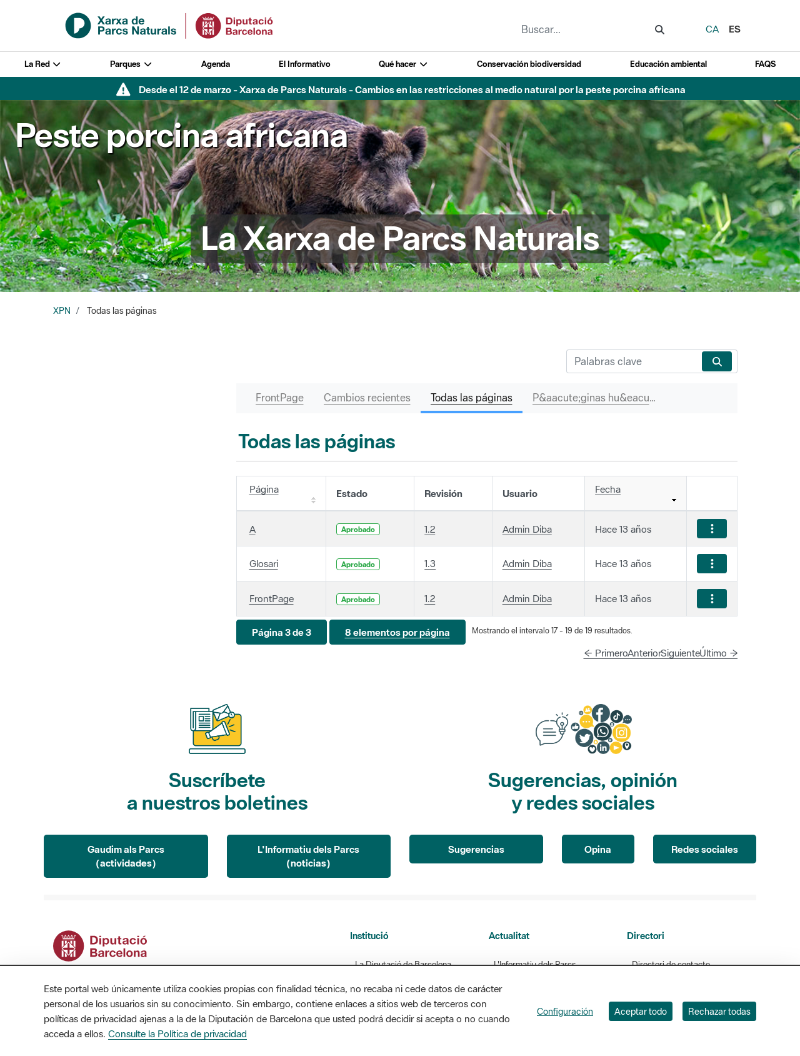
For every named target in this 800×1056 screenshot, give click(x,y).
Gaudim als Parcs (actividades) (126, 856)
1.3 (430, 563)
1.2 (429, 529)
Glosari (263, 563)
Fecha (608, 489)
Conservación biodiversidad (529, 64)
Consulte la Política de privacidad (177, 1033)
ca (712, 29)
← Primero (606, 652)
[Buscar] (631, 361)
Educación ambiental (668, 64)
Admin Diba (527, 529)
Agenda (215, 64)
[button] (281, 632)
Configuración (565, 1011)
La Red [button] (43, 64)
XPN (62, 310)
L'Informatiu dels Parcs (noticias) (308, 856)
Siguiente (680, 652)
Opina (597, 849)
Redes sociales (704, 849)
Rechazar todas (719, 1011)
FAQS (765, 64)
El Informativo (305, 64)
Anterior (644, 652)
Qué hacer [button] (403, 64)
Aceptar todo (640, 1011)
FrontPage (271, 598)
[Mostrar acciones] (712, 528)
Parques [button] (131, 64)
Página (264, 489)
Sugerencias (476, 849)
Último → (718, 652)
